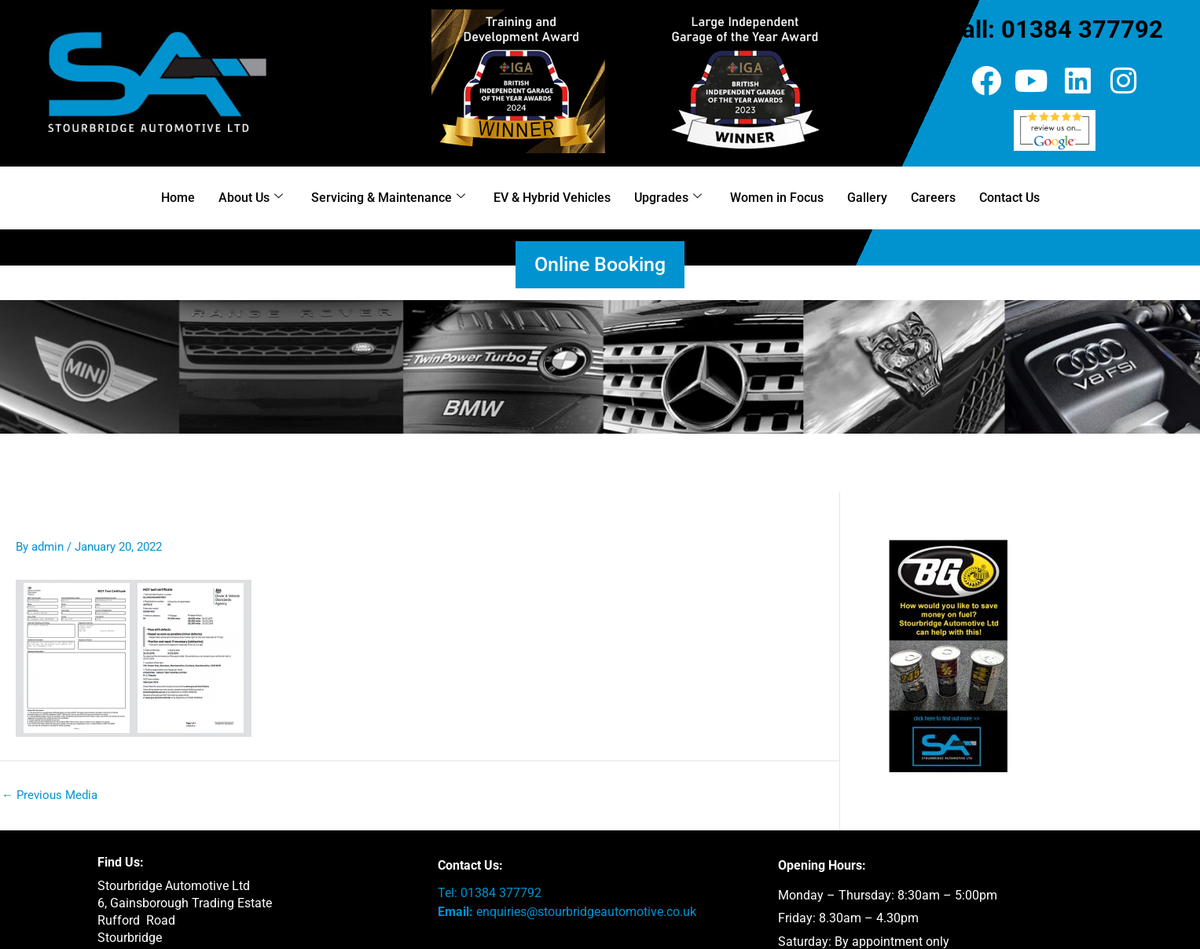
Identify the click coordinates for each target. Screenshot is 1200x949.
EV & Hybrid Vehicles (552, 197)
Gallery (867, 197)
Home (178, 197)
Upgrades (668, 197)
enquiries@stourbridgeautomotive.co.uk (586, 911)
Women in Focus (777, 197)
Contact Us (1009, 197)
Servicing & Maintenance (388, 197)
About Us (250, 197)
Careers (933, 197)
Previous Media (49, 795)
